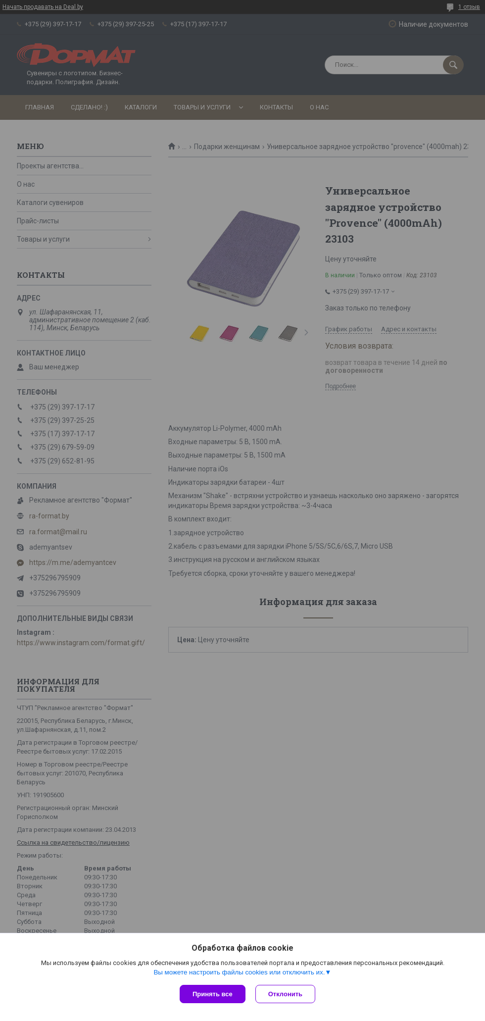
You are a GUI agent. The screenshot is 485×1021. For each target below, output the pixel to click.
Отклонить (285, 994)
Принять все (213, 994)
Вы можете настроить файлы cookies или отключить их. (239, 972)
